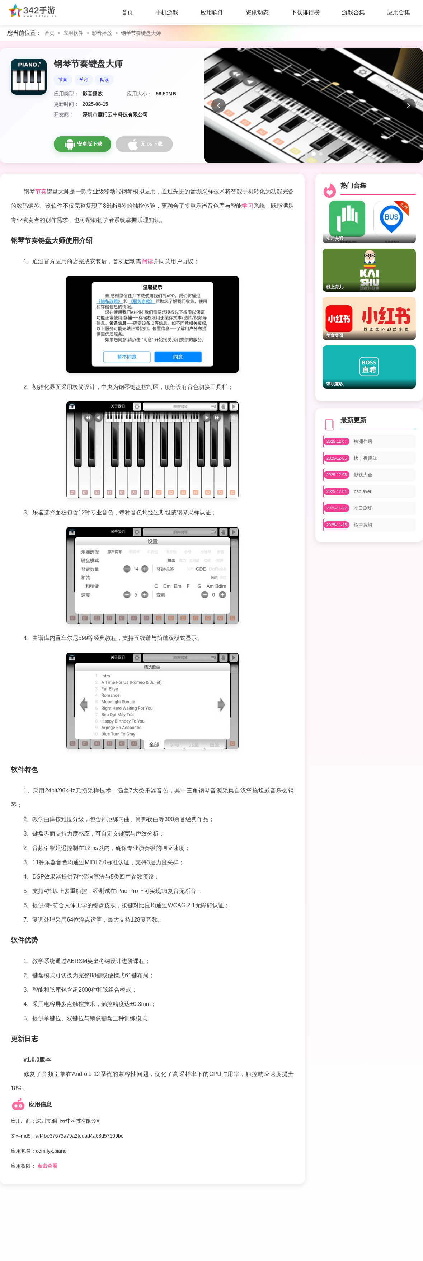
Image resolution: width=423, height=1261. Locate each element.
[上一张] (218, 105)
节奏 (62, 79)
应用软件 (73, 33)
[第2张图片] (313, 154)
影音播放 (102, 33)
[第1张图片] (306, 154)
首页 (49, 33)
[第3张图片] (321, 154)
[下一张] (408, 105)
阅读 (104, 79)
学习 (83, 79)
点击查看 (47, 1166)
